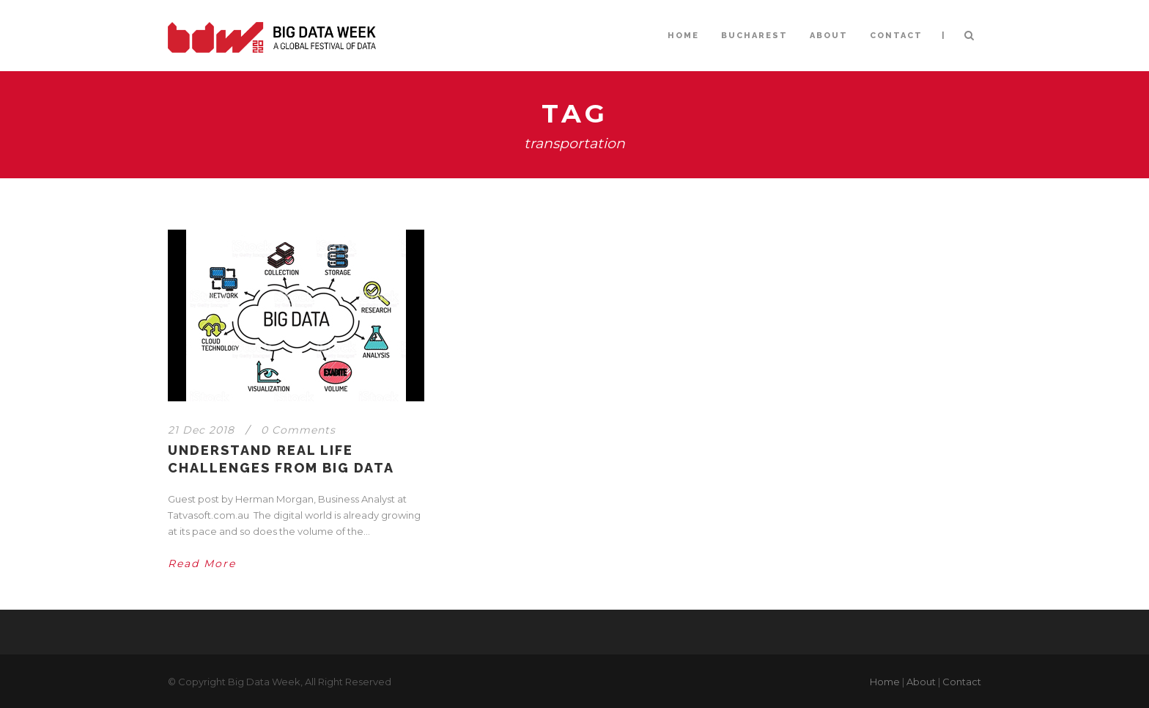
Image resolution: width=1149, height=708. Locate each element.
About (921, 681)
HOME (683, 35)
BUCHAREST (754, 35)
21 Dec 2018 (201, 430)
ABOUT (829, 35)
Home (885, 681)
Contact (961, 681)
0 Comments (298, 430)
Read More (202, 563)
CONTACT (896, 35)
